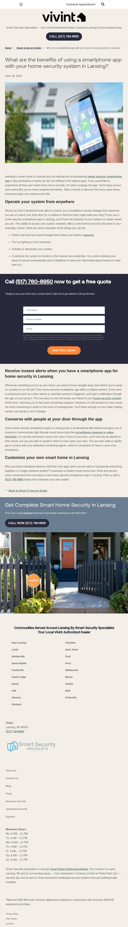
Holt (14, 690)
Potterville (71, 697)
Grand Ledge (19, 677)
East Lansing (19, 642)
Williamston (71, 670)
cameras (88, 235)
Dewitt (15, 684)
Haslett (69, 684)
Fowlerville (18, 670)
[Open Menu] (21, 4)
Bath (67, 690)
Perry (68, 663)
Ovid (67, 656)
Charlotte (70, 642)
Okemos (16, 697)
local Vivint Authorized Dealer (69, 869)
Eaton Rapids (19, 663)
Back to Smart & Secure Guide (26, 491)
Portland (16, 704)
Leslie (15, 649)
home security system (107, 398)
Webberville (18, 656)
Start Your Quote (64, 350)
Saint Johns (71, 649)
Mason (69, 677)
